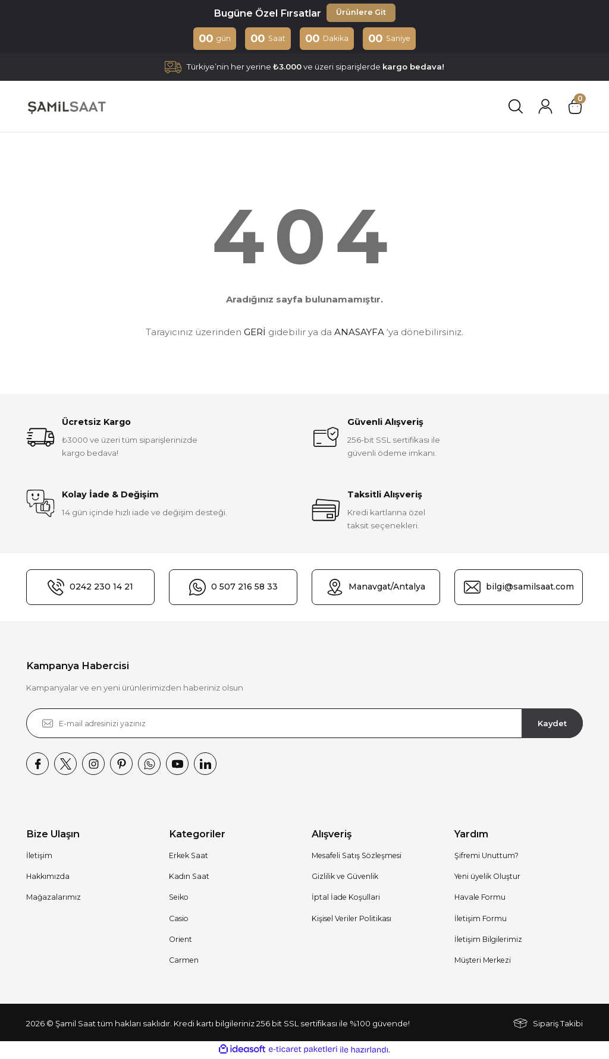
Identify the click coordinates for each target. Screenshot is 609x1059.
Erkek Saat (188, 856)
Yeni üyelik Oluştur (487, 877)
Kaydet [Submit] (552, 724)
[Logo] (66, 107)
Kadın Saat (189, 877)
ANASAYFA (359, 332)
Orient (180, 940)
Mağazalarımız (53, 898)
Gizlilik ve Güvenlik (345, 877)
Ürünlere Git (361, 13)
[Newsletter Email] (304, 724)
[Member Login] (545, 107)
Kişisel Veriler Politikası (351, 919)
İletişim (39, 856)
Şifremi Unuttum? (486, 856)
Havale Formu (480, 898)
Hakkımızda (48, 877)
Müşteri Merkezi (482, 961)
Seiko (179, 898)
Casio (179, 919)
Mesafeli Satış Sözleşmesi (356, 856)
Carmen (184, 961)
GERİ (255, 332)
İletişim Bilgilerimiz (488, 940)
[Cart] (575, 107)
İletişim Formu (480, 919)
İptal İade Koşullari (346, 898)
